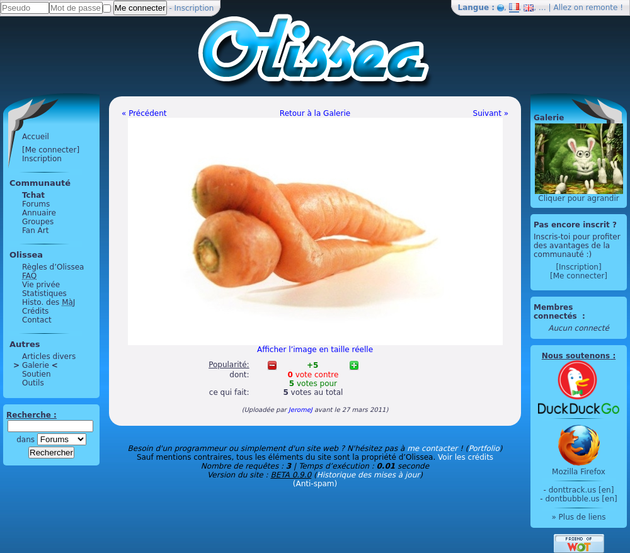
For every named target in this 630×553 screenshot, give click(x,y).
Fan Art (35, 230)
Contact (37, 320)
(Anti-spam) (315, 483)
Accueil (35, 136)
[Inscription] (578, 267)
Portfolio (483, 448)
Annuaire (39, 212)
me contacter (432, 448)
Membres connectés (557, 312)
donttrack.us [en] (581, 490)
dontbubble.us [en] (581, 498)
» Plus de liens (578, 517)
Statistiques (44, 293)
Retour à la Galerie (315, 113)
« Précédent (144, 113)
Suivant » (490, 113)
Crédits (35, 311)
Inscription (194, 8)
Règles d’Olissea (53, 267)
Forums (36, 204)
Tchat (33, 195)
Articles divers (49, 356)
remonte (602, 7)
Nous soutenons (576, 355)
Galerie (35, 365)
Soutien (36, 374)
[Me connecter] (50, 149)
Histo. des (48, 302)
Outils (33, 383)
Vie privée (41, 284)
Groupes (38, 221)
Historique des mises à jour (368, 474)
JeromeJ (300, 409)
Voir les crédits (465, 457)
